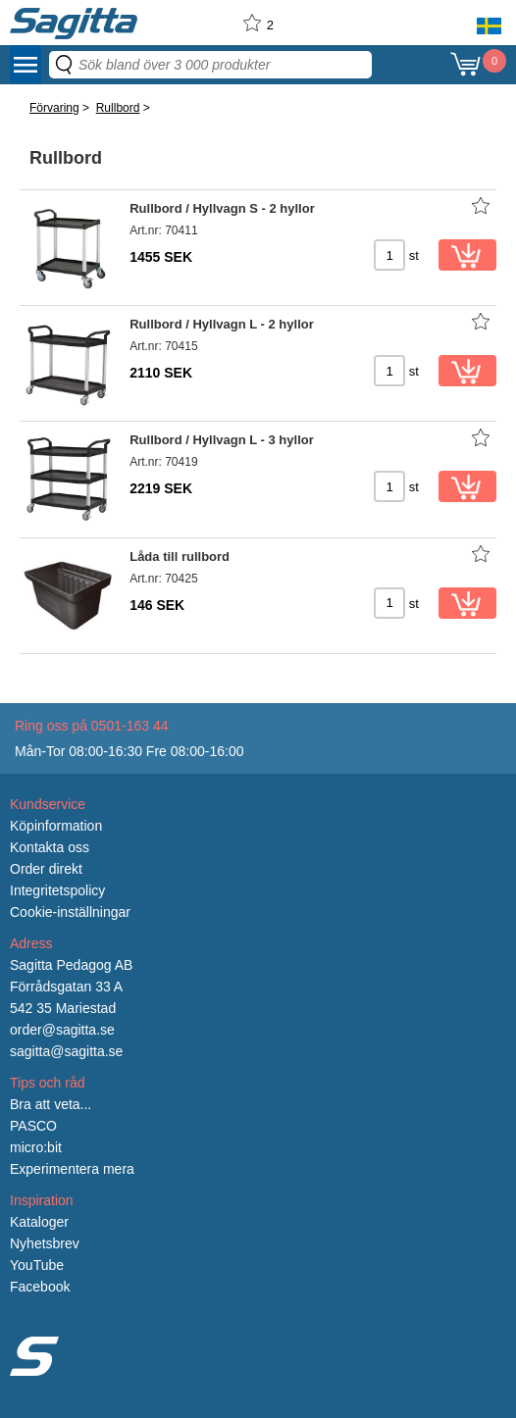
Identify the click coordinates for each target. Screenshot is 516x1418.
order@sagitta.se (62, 1030)
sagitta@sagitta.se (66, 1051)
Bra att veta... (50, 1104)
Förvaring (54, 108)
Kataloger (39, 1222)
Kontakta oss (49, 847)
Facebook (40, 1286)
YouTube (37, 1265)
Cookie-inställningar (70, 912)
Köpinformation (56, 826)
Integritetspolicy (57, 890)
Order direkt (46, 869)
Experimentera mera (72, 1169)
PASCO (33, 1126)
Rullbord (118, 108)
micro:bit (36, 1147)
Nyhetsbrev (44, 1243)
